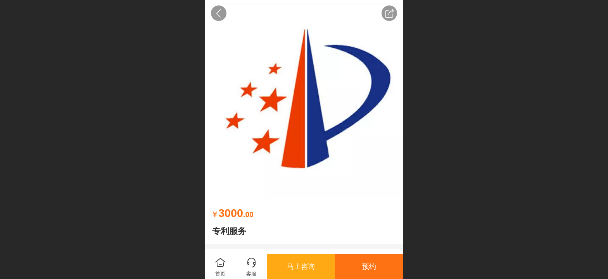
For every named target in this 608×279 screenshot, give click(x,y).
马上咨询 (301, 266)
